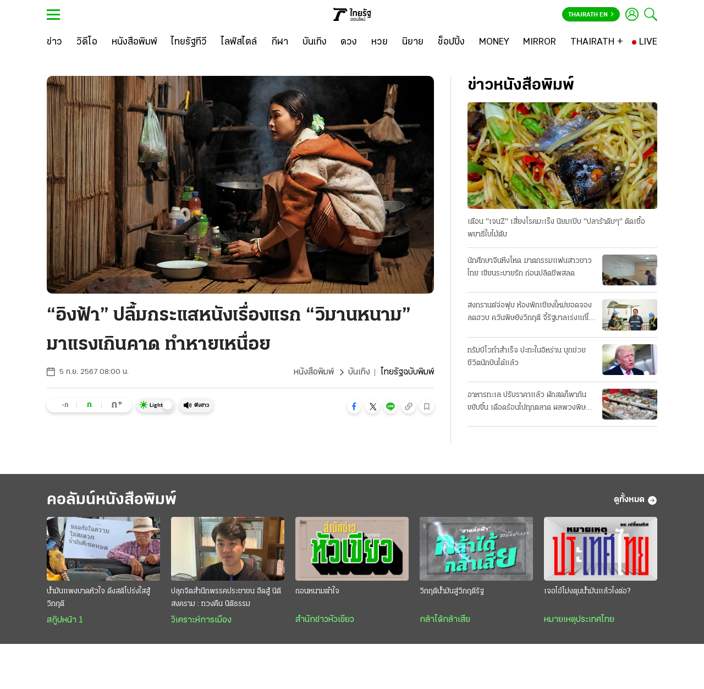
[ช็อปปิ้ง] (451, 42)
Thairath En (591, 15)
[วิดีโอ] (86, 42)
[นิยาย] (413, 42)
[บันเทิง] (314, 42)
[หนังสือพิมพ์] (134, 42)
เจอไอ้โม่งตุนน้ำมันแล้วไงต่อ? (587, 591)
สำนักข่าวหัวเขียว (324, 619)
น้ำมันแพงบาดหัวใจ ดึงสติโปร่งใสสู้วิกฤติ (98, 597)
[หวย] (379, 42)
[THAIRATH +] (596, 42)
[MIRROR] (539, 42)
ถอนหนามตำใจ (317, 591)
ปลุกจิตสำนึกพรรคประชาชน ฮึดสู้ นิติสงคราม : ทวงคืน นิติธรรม (226, 597)
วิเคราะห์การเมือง (201, 620)
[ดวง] (348, 42)
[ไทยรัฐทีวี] (189, 42)
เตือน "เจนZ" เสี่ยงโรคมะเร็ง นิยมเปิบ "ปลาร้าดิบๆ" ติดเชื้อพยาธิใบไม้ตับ (556, 228)
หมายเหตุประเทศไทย (579, 619)
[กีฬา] (279, 42)
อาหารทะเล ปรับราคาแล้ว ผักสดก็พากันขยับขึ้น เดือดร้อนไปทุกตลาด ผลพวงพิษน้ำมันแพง (527, 402)
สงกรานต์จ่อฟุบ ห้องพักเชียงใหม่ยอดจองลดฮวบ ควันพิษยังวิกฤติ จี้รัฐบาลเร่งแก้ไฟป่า (531, 312)
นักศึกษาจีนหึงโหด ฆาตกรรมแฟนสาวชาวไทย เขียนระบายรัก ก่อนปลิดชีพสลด (530, 267)
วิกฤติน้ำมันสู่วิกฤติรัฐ (451, 591)
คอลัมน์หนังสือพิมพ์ (112, 500)
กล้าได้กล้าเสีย (445, 619)
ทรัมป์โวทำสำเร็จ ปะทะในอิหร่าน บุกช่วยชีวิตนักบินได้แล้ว (527, 356)
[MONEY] (494, 42)
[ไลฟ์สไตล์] (239, 42)
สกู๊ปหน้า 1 (65, 620)
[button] (354, 406)
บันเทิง (359, 372)
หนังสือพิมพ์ (314, 372)
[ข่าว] (54, 42)
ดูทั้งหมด (635, 500)
